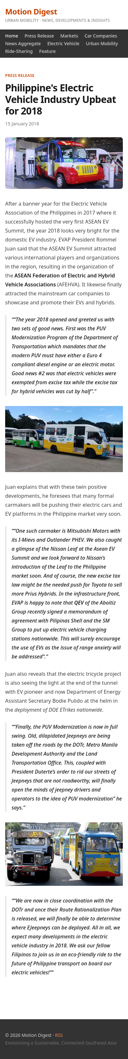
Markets (69, 36)
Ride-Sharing (19, 51)
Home (11, 36)
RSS (59, 1035)
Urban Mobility (102, 43)
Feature (47, 51)
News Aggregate (23, 43)
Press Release (39, 36)
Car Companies (100, 36)
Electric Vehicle (63, 43)
